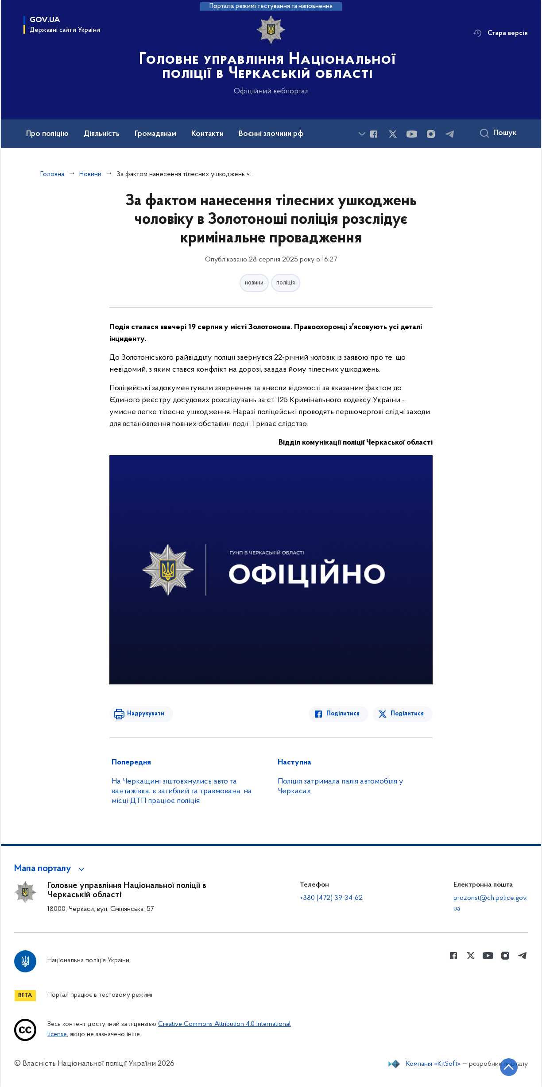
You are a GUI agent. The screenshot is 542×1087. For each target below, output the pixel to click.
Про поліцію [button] (47, 134)
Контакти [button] (207, 134)
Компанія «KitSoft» (433, 1064)
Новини (90, 174)
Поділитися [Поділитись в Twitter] (407, 714)
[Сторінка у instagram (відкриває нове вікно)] (431, 134)
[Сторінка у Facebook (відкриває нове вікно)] (373, 134)
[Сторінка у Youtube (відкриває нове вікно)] (411, 134)
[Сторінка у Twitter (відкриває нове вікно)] (392, 134)
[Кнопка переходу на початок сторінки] (509, 1067)
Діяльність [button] (102, 134)
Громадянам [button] (155, 134)
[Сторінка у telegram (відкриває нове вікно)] (450, 134)
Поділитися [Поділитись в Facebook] (343, 714)
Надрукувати (145, 714)
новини (254, 283)
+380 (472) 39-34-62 (331, 898)
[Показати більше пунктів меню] (361, 133)
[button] (50, 869)
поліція (285, 283)
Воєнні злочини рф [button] (271, 134)
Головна (52, 174)
